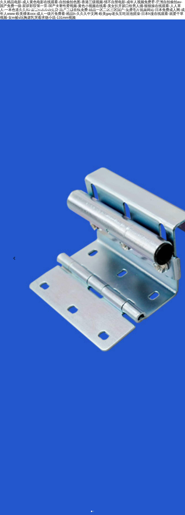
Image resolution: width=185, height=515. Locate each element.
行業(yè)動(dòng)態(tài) (145, 9)
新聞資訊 (109, 9)
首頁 (80, 9)
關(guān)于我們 (94, 9)
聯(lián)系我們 (102, 17)
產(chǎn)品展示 (124, 9)
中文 (152, 3)
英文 (159, 3)
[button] (14, 257)
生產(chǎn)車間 (85, 17)
